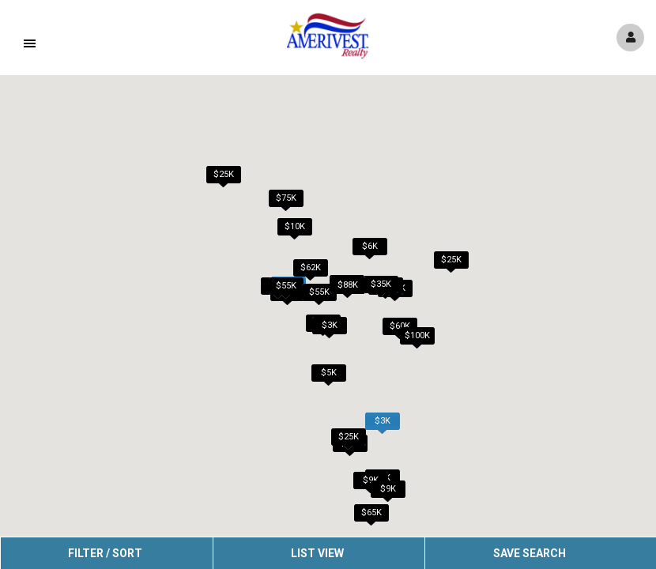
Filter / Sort (105, 553)
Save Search (529, 553)
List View (317, 553)
